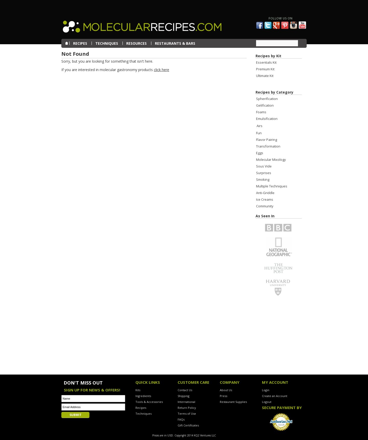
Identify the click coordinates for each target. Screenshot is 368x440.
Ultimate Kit (264, 75)
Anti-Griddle (265, 192)
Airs (259, 125)
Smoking (262, 179)
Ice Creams (264, 199)
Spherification (267, 98)
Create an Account (274, 396)
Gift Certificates (188, 425)
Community (264, 206)
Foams (261, 112)
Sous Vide (264, 166)
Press (223, 396)
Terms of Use (187, 413)
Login (265, 390)
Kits (137, 390)
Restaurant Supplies (233, 402)
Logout (266, 402)
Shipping (183, 396)
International (186, 402)
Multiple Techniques (271, 186)
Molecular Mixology (271, 159)
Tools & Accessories (149, 402)
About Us (226, 390)
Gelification (265, 105)
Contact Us (185, 390)
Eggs (259, 153)
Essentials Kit (266, 62)
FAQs (181, 419)
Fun (259, 133)
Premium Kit (265, 69)
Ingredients (143, 396)
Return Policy (187, 408)
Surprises (263, 173)
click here (161, 69)
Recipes (140, 408)
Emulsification (267, 118)
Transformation (268, 146)
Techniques (143, 413)
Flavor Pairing (266, 139)
